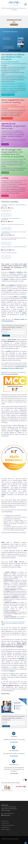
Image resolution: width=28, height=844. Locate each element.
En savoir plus (8, 47)
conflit (15, 613)
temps (25, 276)
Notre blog (5, 195)
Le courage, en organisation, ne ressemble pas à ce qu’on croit (13, 205)
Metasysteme (4, 821)
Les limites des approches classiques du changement (11, 219)
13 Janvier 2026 (5, 221)
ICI (6, 319)
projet (20, 311)
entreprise (11, 272)
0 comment (11, 221)
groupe (8, 591)
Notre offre (5, 144)
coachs (25, 266)
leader (10, 290)
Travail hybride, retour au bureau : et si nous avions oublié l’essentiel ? (13, 232)
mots (12, 673)
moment (8, 351)
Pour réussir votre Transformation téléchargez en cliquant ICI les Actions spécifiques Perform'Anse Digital (13, 623)
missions (19, 272)
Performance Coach (7, 118)
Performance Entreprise (8, 94)
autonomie (14, 596)
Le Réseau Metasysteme (7, 825)
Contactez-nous (5, 827)
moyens (24, 313)
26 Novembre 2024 (5, 249)
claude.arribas (6, 815)
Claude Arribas (5, 823)
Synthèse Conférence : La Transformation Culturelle (13, 246)
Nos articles (5, 172)
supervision (21, 658)
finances (3, 494)
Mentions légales (5, 829)
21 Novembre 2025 (5, 235)
